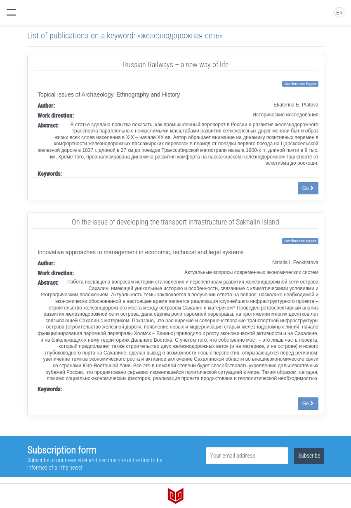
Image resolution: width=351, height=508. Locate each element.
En (339, 13)
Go (308, 188)
